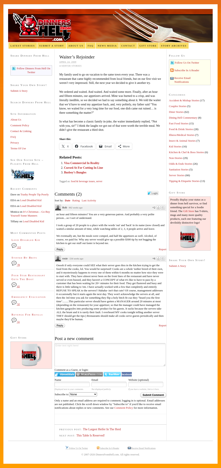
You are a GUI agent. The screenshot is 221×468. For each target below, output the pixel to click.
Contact (128, 45)
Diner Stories (176, 111)
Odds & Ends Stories (180, 163)
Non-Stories (175, 158)
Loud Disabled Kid (31, 200)
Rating (76, 200)
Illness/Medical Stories (182, 135)
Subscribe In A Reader (186, 70)
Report (162, 249)
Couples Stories (177, 106)
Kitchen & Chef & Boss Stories (186, 152)
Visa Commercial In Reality (81, 163)
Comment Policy (123, 407)
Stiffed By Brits (24, 257)
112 (16, 247)
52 (16, 304)
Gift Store (148, 45)
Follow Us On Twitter (186, 62)
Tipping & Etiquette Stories (184, 181)
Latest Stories (22, 45)
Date (67, 200)
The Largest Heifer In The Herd (102, 429)
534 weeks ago (76, 258)
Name (58, 379)
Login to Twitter (112, 374)
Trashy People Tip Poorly (34, 194)
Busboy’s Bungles (75, 172)
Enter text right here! (110, 354)
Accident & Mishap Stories (184, 100)
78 (16, 265)
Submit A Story (51, 45)
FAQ (90, 45)
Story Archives (174, 45)
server (99, 181)
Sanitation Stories (179, 169)
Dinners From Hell (110, 25)
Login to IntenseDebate (65, 374)
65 (16, 286)
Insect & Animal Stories (182, 140)
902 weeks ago (76, 207)
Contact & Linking (20, 131)
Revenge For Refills (27, 314)
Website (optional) (138, 379)
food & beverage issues (83, 181)
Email (95, 379)
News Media (107, 45)
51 (16, 322)
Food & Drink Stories (181, 129)
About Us (75, 45)
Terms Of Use (18, 148)
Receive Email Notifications (143, 448)
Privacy (14, 142)
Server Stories (71, 66)
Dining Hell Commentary (183, 117)
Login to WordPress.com (89, 374)
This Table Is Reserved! (90, 435)
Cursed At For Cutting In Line (83, 167)
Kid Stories (175, 146)
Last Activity (89, 200)
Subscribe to (76, 394)
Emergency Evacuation (29, 296)
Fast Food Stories (178, 123)
